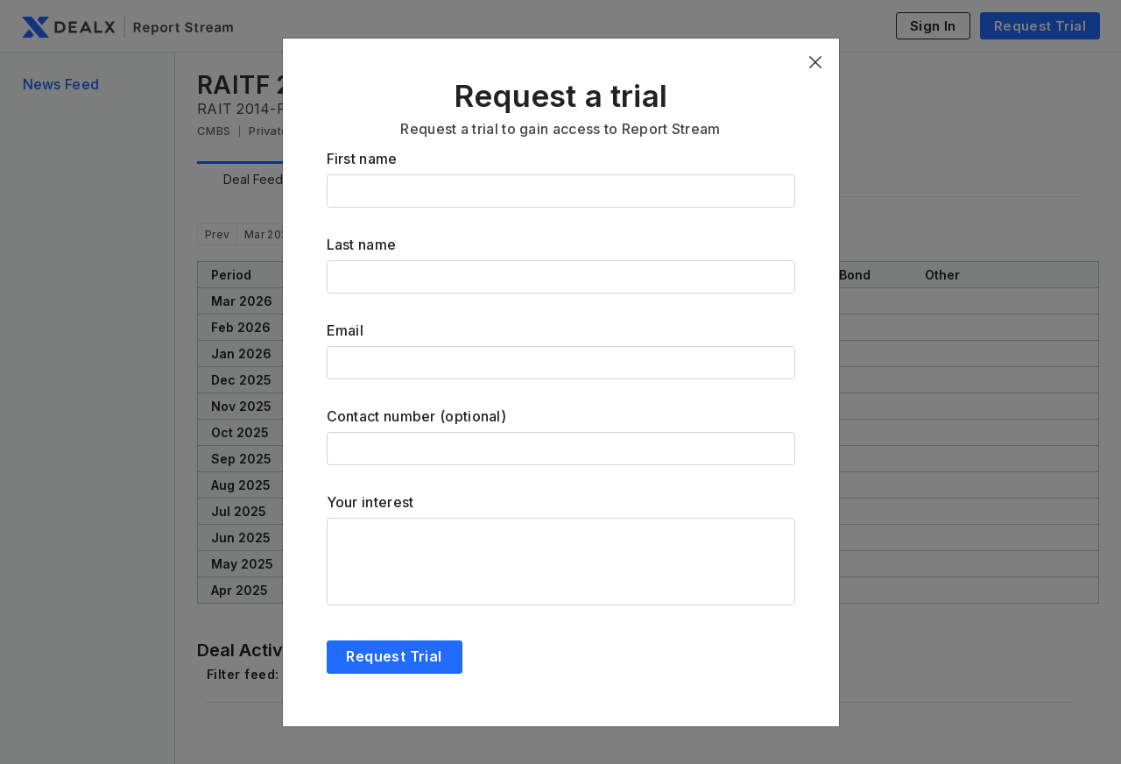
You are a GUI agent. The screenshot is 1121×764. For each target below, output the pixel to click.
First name (362, 158)
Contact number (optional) (417, 416)
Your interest (370, 502)
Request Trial (393, 656)
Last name (362, 244)
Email (345, 330)
